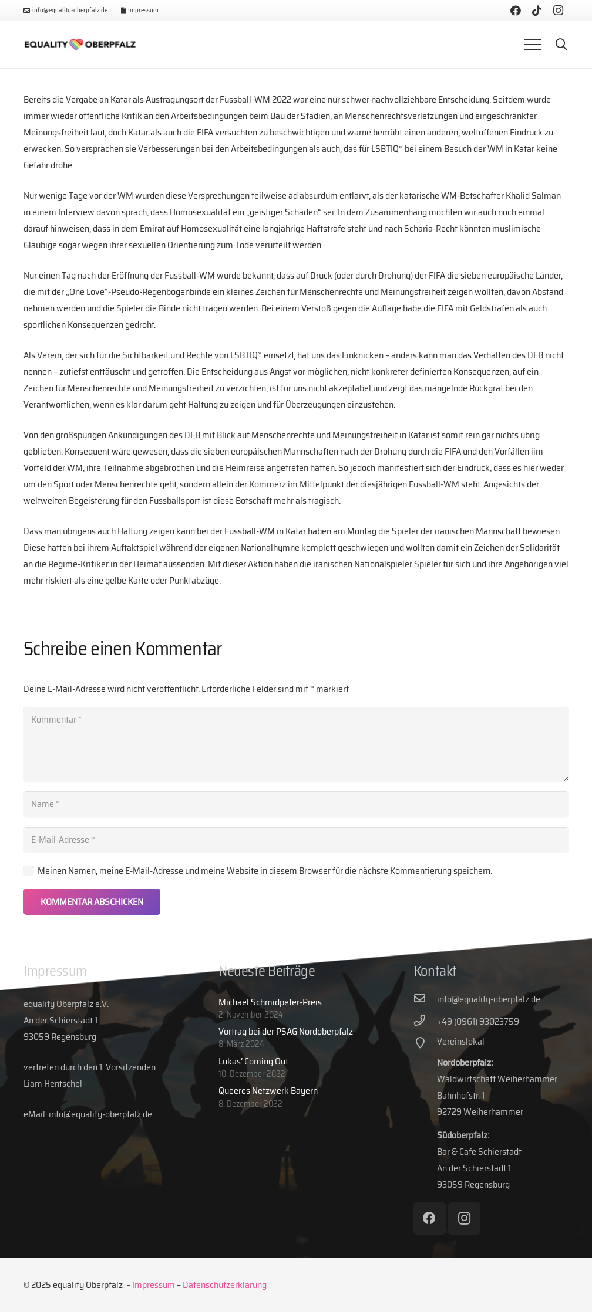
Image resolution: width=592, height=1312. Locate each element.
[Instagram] (558, 10)
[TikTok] (536, 10)
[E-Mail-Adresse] (296, 840)
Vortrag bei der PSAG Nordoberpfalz (285, 1031)
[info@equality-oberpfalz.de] (425, 999)
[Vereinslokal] (425, 1044)
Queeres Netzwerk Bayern (268, 1090)
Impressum (153, 1284)
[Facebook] (515, 10)
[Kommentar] (296, 744)
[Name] (296, 804)
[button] (561, 45)
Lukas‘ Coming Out (253, 1061)
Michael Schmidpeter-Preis (270, 1002)
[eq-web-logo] (79, 45)
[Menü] (533, 44)
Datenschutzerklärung (225, 1284)
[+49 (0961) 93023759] (425, 1021)
